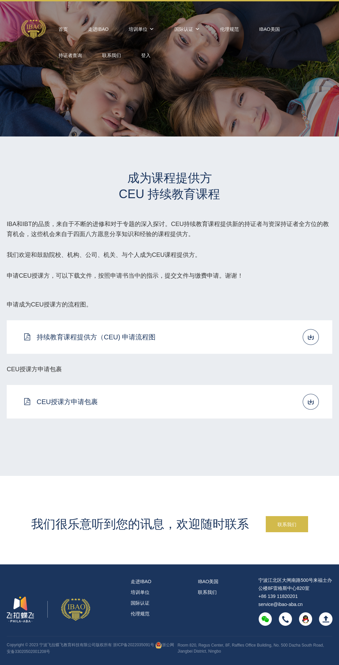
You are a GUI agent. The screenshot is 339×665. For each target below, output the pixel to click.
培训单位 (141, 29)
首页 (63, 29)
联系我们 (111, 55)
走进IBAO (98, 29)
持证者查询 (70, 55)
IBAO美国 (269, 29)
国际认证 (187, 29)
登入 (146, 55)
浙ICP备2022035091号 (134, 645)
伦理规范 (229, 29)
